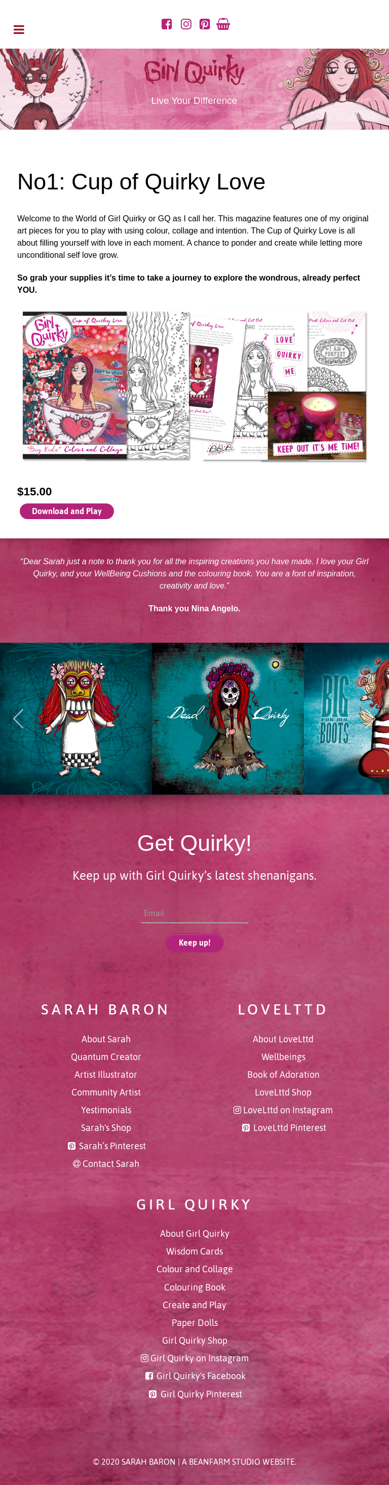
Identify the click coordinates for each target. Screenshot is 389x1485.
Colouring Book (194, 1287)
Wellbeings (283, 1057)
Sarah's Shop (106, 1128)
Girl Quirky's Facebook (201, 1376)
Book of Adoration (283, 1075)
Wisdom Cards (194, 1251)
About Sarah (106, 1039)
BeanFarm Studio (224, 1461)
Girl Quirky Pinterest (201, 1394)
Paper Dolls (195, 1323)
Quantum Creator (106, 1057)
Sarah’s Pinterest (112, 1146)
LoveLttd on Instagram (288, 1110)
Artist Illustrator (105, 1075)
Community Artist (106, 1092)
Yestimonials (106, 1110)
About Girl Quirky (194, 1234)
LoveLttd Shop (283, 1092)
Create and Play (194, 1305)
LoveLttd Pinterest (289, 1128)
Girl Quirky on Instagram (199, 1358)
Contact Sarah (111, 1164)
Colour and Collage (195, 1269)
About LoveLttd (283, 1039)
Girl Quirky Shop (194, 1341)
